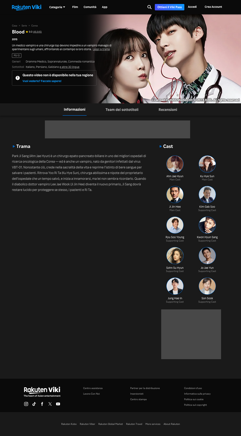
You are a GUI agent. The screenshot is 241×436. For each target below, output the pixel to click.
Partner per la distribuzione (145, 388)
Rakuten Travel (134, 423)
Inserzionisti (136, 393)
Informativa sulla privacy (197, 393)
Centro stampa (138, 399)
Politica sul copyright (195, 404)
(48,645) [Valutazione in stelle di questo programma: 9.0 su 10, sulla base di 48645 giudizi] (37, 31)
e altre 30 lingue (69, 66)
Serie (24, 25)
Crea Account (213, 6)
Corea (34, 25)
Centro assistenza (93, 388)
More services (152, 423)
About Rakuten (172, 423)
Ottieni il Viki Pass (169, 7)
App (104, 7)
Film (75, 7)
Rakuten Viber (87, 423)
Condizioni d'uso (193, 388)
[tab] (75, 109)
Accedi (192, 6)
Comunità (90, 7)
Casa (14, 25)
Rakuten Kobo (69, 423)
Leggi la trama (101, 49)
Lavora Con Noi (91, 393)
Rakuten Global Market (110, 423)
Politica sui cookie (193, 399)
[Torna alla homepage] (26, 7)
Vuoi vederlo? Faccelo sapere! (42, 81)
